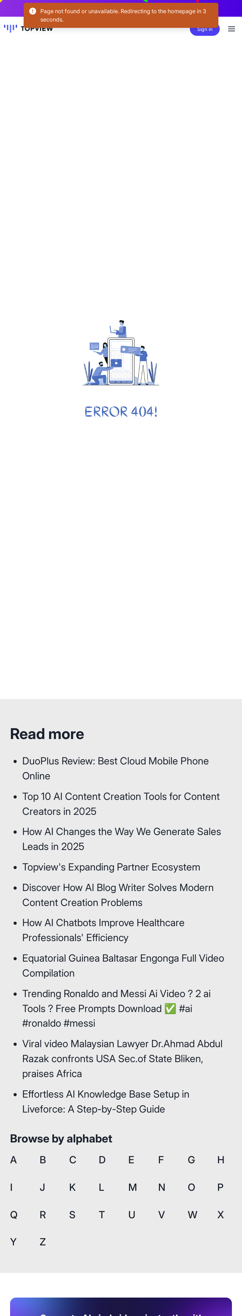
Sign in (204, 29)
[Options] (232, 29)
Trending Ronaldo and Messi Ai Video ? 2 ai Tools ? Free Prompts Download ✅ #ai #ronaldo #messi (116, 1008)
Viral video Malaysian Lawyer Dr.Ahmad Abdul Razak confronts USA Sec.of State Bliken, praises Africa (122, 1058)
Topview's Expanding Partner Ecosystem (111, 867)
